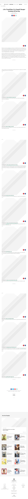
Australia (23, 487)
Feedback (5, 487)
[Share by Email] (16, 15)
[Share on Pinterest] (14, 15)
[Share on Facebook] (12, 15)
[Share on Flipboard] (15, 389)
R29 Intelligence (5, 488)
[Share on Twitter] (13, 389)
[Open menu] (1, 4)
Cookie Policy (14, 487)
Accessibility (14, 488)
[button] (25, 5)
